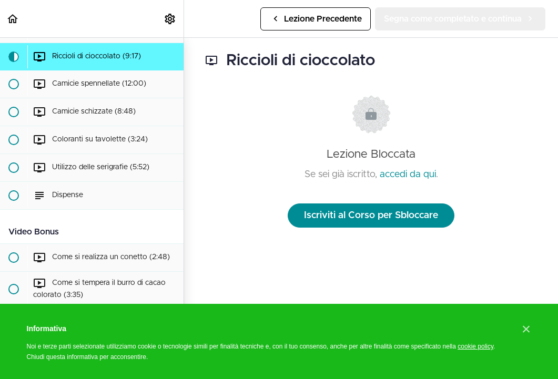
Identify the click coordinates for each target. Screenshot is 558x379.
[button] (13, 18)
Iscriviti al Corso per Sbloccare (371, 215)
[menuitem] (170, 18)
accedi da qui (408, 174)
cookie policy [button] (475, 346)
